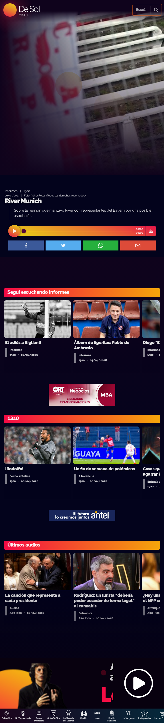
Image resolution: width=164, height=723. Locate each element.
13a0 (97, 718)
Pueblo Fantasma (111, 719)
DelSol (29, 8)
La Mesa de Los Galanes (68, 719)
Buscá (140, 10)
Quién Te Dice (53, 718)
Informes (11, 191)
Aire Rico (84, 718)
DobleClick (7, 718)
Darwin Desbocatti (39, 719)
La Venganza (128, 718)
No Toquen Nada (23, 718)
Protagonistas (144, 718)
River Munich (23, 201)
